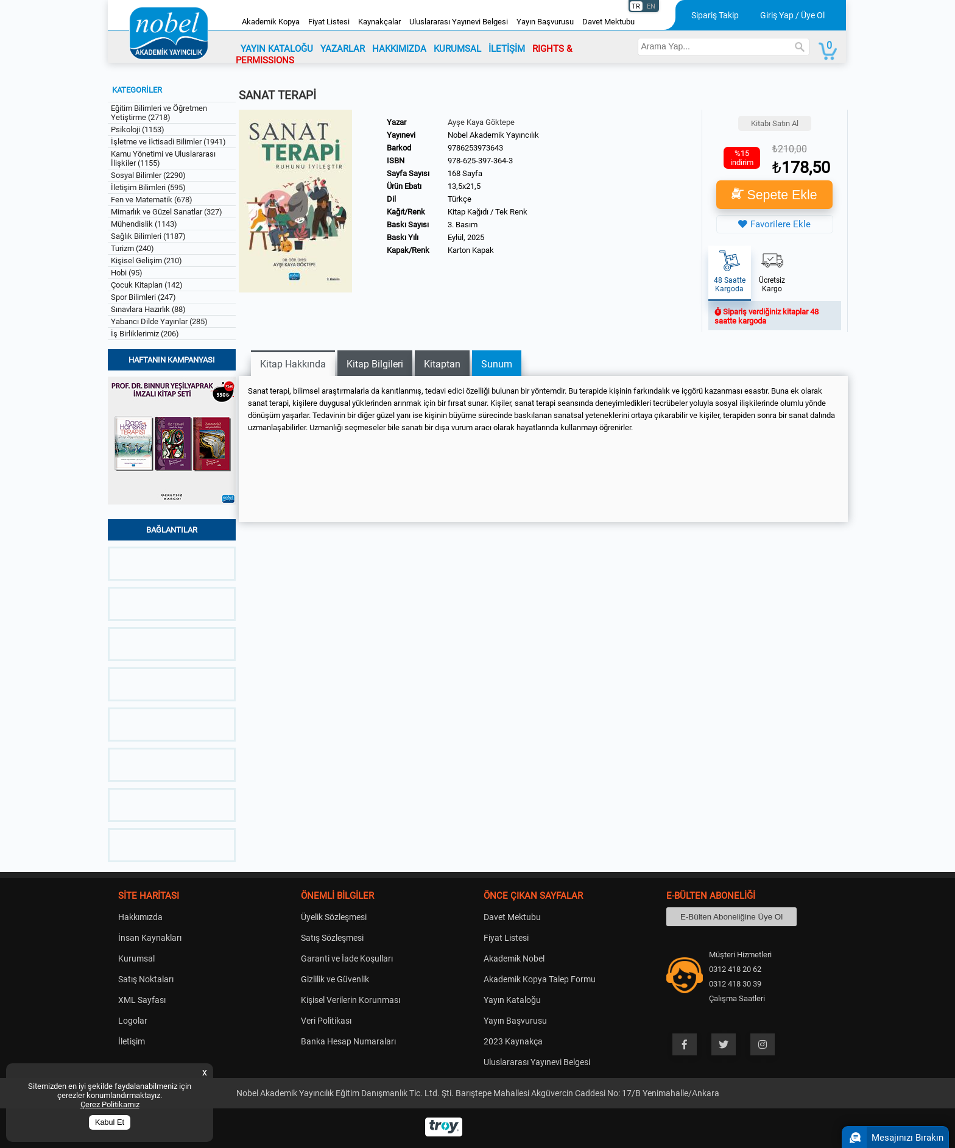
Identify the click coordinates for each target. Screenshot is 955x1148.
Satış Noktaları (146, 979)
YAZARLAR (342, 48)
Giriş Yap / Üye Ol (792, 15)
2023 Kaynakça (513, 1041)
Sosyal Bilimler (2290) (148, 175)
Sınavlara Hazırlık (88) (148, 309)
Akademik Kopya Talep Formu (540, 979)
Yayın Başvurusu (545, 21)
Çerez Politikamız (109, 1104)
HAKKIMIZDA (399, 48)
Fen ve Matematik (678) (151, 199)
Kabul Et (109, 1122)
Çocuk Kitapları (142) (147, 284)
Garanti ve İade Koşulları (347, 958)
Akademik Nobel (514, 958)
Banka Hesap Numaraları (348, 1041)
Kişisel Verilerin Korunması (350, 1000)
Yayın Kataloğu (512, 1000)
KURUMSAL (457, 48)
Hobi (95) (127, 272)
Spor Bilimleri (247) (143, 297)
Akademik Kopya (271, 21)
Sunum (496, 364)
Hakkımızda (140, 917)
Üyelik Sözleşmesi (334, 917)
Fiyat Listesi (329, 21)
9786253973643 (475, 147)
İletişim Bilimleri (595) (148, 187)
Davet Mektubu (608, 21)
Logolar (132, 1021)
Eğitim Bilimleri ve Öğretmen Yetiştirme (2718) (159, 113)
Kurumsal (136, 958)
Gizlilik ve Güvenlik (335, 979)
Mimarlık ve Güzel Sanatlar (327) (166, 211)
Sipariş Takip (715, 15)
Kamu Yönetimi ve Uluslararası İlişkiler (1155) (163, 158)
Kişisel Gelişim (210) (146, 260)
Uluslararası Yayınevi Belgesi (458, 21)
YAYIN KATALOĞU (277, 48)
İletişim (131, 1041)
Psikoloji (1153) (137, 129)
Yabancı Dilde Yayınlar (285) (159, 321)
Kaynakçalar (379, 21)
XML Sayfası (142, 1000)
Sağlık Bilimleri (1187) (148, 236)
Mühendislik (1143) (144, 224)
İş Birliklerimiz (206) (145, 333)
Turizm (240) (132, 248)
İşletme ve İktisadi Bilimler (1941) (168, 141)
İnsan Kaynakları (149, 938)
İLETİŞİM (506, 48)
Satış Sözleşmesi (332, 938)
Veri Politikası (326, 1021)
